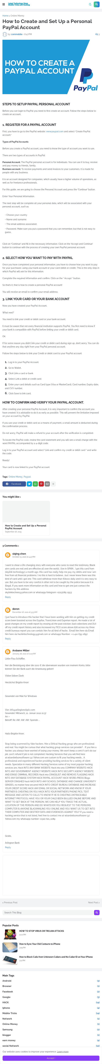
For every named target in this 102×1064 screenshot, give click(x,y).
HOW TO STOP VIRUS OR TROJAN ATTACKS (41, 931)
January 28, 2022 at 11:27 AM (24, 654)
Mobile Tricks (51, 1013)
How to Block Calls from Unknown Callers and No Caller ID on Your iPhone (56, 957)
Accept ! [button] (51, 1058)
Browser (51, 986)
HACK (51, 1002)
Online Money (17, 16)
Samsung (51, 1029)
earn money (51, 1040)
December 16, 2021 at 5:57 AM (24, 612)
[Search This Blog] (47, 912)
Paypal (27, 477)
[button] (3, 4)
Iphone (51, 1008)
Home (5, 16)
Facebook (51, 991)
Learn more (63, 1051)
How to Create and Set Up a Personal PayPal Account (25, 527)
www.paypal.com (54, 131)
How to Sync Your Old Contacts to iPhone (39, 944)
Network (51, 1018)
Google (51, 997)
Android (51, 981)
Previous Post (10, 902)
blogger (51, 1035)
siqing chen (19, 553)
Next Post (93, 902)
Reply (8, 597)
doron (15, 608)
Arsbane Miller (21, 650)
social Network (51, 1046)
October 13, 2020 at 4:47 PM (23, 557)
